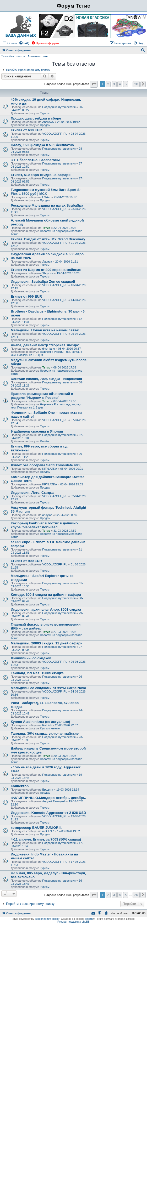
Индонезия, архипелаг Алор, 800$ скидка (46, 609)
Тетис (46, 227)
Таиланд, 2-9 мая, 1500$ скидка (37, 673)
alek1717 (48, 831)
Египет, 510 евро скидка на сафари (40, 175)
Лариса (47, 261)
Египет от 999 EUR (26, 296)
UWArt (46, 197)
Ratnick (47, 725)
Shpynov (47, 273)
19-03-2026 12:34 (67, 789)
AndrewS (48, 121)
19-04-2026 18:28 (68, 273)
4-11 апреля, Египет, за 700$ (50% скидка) (46, 839)
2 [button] (108, 84)
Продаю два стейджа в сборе (36, 118)
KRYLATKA (49, 468)
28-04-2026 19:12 (68, 121)
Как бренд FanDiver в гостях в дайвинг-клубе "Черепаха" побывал (44, 525)
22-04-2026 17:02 (64, 227)
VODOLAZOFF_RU (55, 133)
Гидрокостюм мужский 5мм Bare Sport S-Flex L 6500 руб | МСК (46, 192)
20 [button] (136, 84)
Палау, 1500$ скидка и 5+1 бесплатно (42, 145)
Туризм (44, 113)
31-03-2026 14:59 (64, 530)
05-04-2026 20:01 (71, 468)
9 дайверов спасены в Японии (37, 431)
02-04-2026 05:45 (67, 515)
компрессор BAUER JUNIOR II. (36, 828)
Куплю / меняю (50, 728)
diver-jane (48, 348)
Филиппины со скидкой (31, 658)
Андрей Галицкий (54, 801)
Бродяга (47, 789)
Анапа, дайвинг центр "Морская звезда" (45, 345)
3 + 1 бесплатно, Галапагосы (35, 160)
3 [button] (114, 84)
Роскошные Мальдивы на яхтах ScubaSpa (47, 205)
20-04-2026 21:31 (66, 261)
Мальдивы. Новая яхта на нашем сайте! (45, 330)
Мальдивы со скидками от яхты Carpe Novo (48, 688)
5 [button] (126, 84)
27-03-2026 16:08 (64, 631)
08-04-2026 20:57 (69, 348)
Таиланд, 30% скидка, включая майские (45, 733)
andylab (47, 515)
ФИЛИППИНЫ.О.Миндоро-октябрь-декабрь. (48, 798)
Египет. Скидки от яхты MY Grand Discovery (48, 239)
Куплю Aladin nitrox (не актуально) (40, 722)
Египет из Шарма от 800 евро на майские (46, 270)
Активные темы (38, 56)
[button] (94, 84)
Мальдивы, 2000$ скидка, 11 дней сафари (47, 643)
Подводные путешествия (58, 107)
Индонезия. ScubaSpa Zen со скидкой (43, 281)
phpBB (89, 918)
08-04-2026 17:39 (64, 367)
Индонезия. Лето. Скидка (32, 493)
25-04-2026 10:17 (65, 197)
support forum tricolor (47, 918)
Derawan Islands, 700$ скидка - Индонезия (46, 379)
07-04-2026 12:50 (64, 401)
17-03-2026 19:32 (68, 831)
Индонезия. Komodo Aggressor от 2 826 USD (48, 813)
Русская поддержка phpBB (73, 921)
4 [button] (120, 84)
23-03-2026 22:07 (66, 725)
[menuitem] (24, 43)
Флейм (44, 441)
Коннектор (20, 786)
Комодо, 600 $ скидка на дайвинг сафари (46, 595)
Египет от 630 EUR (26, 130)
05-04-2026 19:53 (71, 484)
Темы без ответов (13, 56)
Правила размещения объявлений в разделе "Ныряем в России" (42, 396)
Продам (45, 125)
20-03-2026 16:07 (64, 755)
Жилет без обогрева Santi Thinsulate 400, (45, 465)
